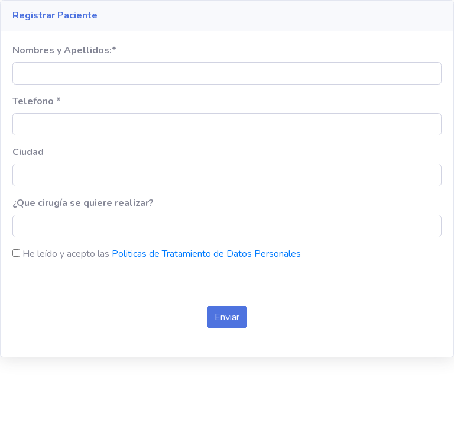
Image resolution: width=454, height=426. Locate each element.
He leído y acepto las (65, 253)
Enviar (227, 317)
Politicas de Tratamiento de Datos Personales (206, 253)
